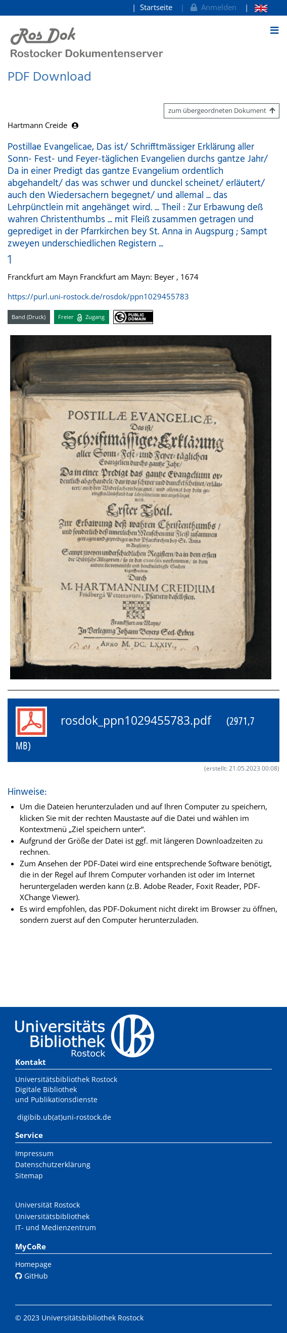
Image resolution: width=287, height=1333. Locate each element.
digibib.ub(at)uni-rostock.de (64, 1117)
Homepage (33, 1264)
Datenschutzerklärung (52, 1164)
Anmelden (212, 7)
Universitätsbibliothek (52, 1216)
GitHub (31, 1276)
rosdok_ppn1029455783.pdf (135, 729)
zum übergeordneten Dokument (221, 110)
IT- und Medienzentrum (55, 1227)
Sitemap (29, 1175)
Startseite (156, 7)
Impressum (34, 1153)
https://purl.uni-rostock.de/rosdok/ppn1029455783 (98, 296)
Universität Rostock (47, 1205)
